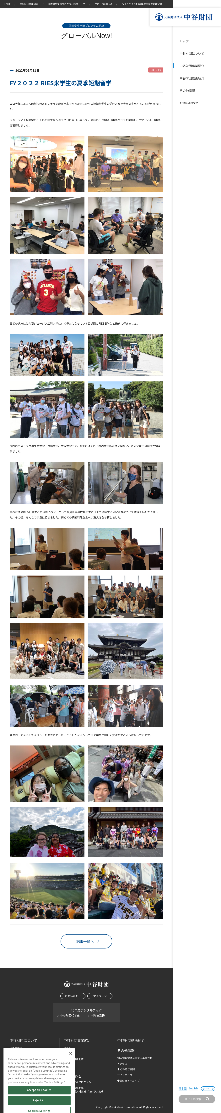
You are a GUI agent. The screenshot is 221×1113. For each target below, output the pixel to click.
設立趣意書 (16, 1053)
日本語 (183, 1088)
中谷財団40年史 (70, 1015)
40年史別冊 (98, 1015)
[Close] (70, 1069)
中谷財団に (23, 1040)
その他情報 (187, 90)
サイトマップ (124, 1075)
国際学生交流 (77, 1082)
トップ (184, 41)
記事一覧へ (86, 941)
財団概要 (15, 1059)
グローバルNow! (103, 4)
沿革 (215, 78)
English (193, 1088)
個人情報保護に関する (134, 1058)
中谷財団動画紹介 (192, 78)
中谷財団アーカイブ (128, 1080)
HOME (7, 4)
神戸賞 (67, 1053)
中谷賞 (67, 1048)
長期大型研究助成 (73, 1059)
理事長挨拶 (16, 1048)
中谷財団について (192, 53)
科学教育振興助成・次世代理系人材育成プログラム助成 (83, 1089)
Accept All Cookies (39, 1106)
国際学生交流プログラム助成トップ (66, 4)
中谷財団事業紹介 (192, 65)
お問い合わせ (189, 103)
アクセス (122, 1063)
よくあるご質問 (126, 1069)
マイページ (208, 1088)
